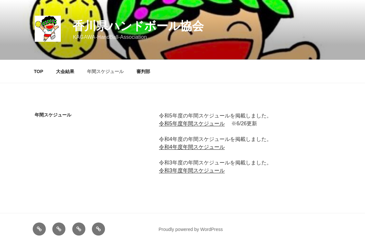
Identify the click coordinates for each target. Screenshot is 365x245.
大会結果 (65, 71)
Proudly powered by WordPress (191, 229)
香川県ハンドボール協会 (138, 26)
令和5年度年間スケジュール (192, 123)
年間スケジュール (105, 71)
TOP (38, 71)
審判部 (143, 71)
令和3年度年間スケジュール (192, 170)
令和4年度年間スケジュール (192, 147)
